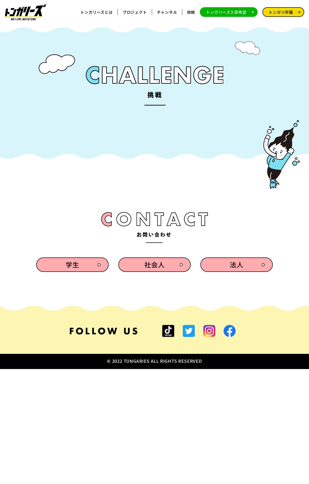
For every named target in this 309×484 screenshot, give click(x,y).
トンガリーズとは (96, 12)
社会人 (154, 379)
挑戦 (191, 12)
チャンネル (167, 12)
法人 (236, 379)
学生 (72, 379)
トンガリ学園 (281, 12)
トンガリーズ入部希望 (226, 12)
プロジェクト (135, 12)
